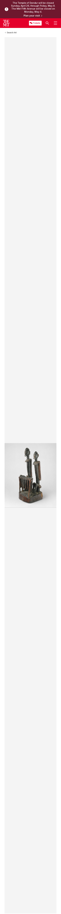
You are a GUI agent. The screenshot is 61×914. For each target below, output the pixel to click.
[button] (47, 23)
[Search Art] (12, 32)
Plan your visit (33, 16)
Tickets (36, 23)
